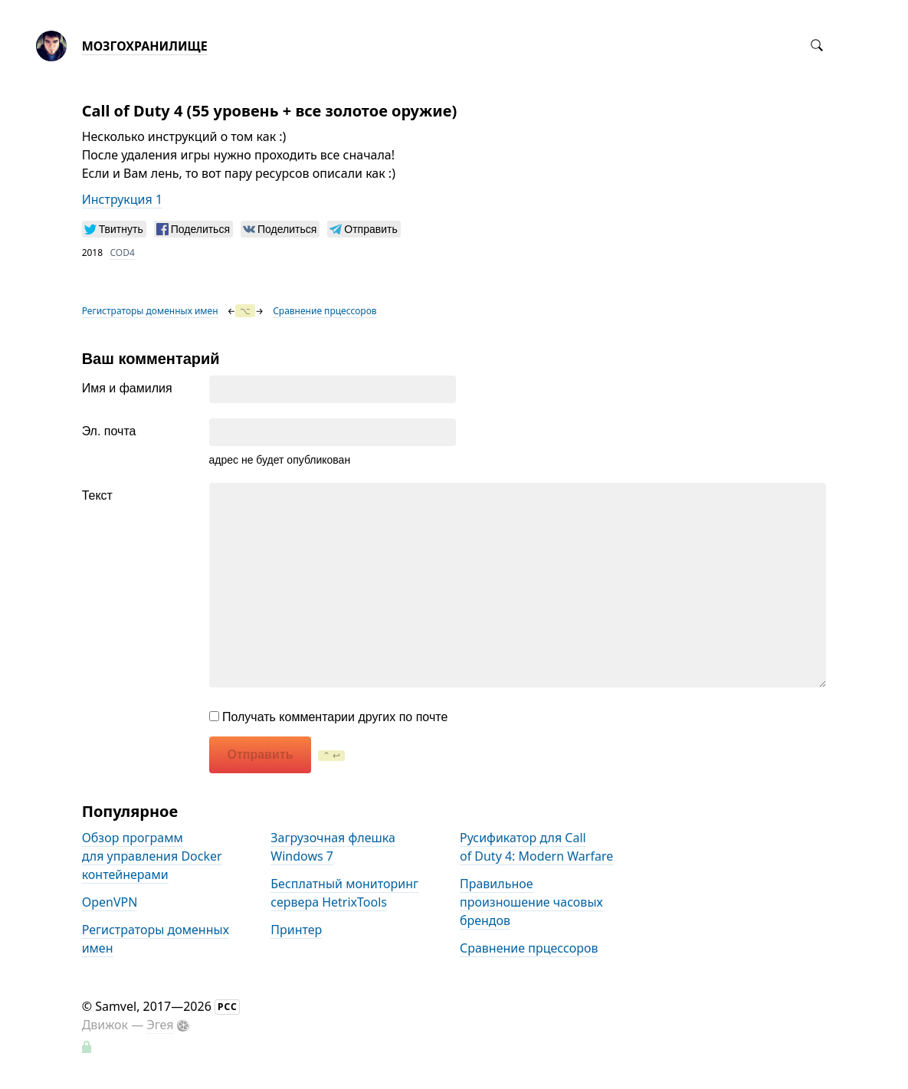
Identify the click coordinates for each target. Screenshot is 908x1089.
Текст (97, 495)
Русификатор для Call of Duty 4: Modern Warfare (536, 846)
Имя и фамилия (127, 388)
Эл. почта (109, 431)
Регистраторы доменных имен (150, 310)
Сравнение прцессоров (324, 310)
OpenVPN (110, 902)
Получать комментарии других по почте (328, 716)
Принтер (296, 929)
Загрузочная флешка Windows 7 (332, 846)
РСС (228, 1006)
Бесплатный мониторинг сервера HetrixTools (344, 892)
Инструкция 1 (122, 199)
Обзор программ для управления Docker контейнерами (152, 856)
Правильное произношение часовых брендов (531, 902)
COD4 (122, 252)
